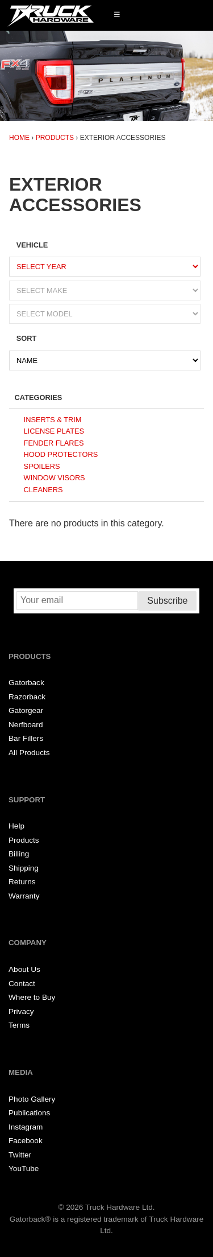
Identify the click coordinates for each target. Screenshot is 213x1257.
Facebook (26, 1140)
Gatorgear (26, 710)
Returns (22, 881)
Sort (26, 338)
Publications (29, 1112)
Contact (22, 983)
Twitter (20, 1155)
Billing (19, 854)
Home (19, 138)
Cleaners (43, 489)
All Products (29, 752)
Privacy (21, 1011)
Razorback (27, 697)
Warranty (24, 896)
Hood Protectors (61, 454)
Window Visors (54, 477)
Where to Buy (32, 997)
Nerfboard (26, 724)
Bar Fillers (26, 738)
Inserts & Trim (53, 419)
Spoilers (42, 466)
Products (55, 138)
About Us (24, 969)
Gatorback (26, 682)
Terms (19, 1025)
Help (16, 826)
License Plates (54, 431)
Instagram (26, 1127)
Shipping (24, 868)
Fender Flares (54, 443)
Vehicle (32, 245)
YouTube (24, 1168)
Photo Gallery (32, 1099)
